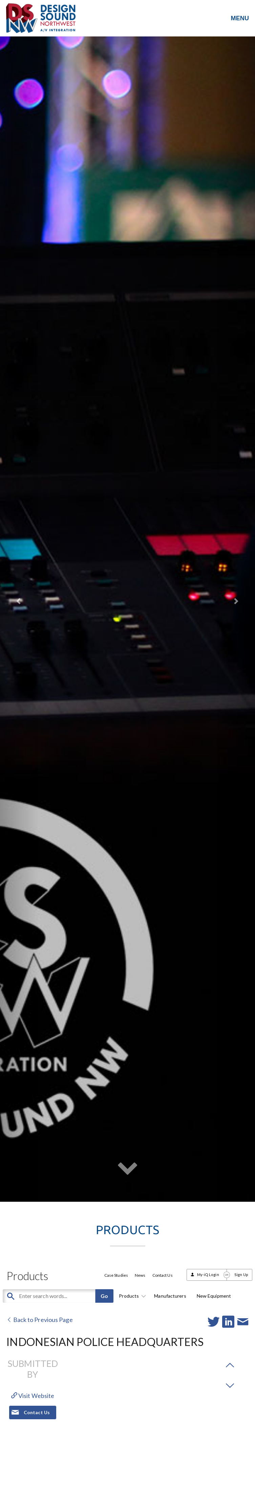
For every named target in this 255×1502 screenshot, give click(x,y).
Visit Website (33, 1395)
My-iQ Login (208, 1274)
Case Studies (116, 1275)
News (140, 1275)
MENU (240, 18)
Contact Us (162, 1275)
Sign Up (241, 1274)
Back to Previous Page (39, 1319)
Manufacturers (170, 1296)
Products (131, 1296)
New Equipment (214, 1296)
